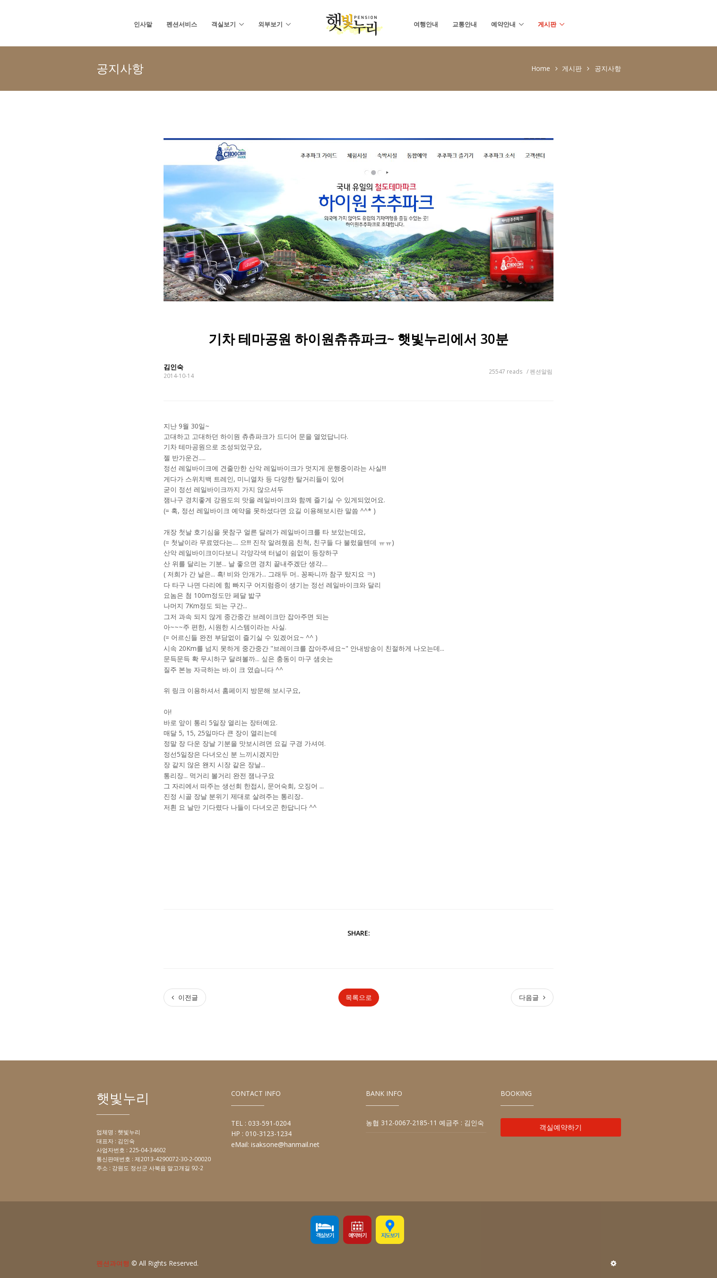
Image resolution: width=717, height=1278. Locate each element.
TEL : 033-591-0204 (261, 1123)
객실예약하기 (560, 1127)
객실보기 (223, 24)
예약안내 (503, 24)
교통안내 (464, 24)
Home (540, 68)
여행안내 (426, 24)
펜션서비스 (181, 24)
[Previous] (185, 998)
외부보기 (270, 24)
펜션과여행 (113, 1263)
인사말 (143, 24)
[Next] (532, 998)
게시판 (547, 24)
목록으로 (359, 997)
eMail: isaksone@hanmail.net (275, 1144)
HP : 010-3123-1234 (261, 1133)
